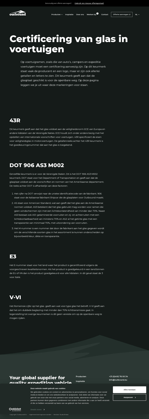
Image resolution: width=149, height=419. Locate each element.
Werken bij (91, 14)
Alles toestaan (129, 395)
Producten (57, 14)
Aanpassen (130, 402)
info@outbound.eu (118, 380)
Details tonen (36, 414)
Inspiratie (69, 14)
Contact (104, 14)
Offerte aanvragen (121, 14)
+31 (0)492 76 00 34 (118, 376)
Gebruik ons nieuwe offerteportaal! (89, 3)
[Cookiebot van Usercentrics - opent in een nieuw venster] (15, 414)
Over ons (80, 14)
